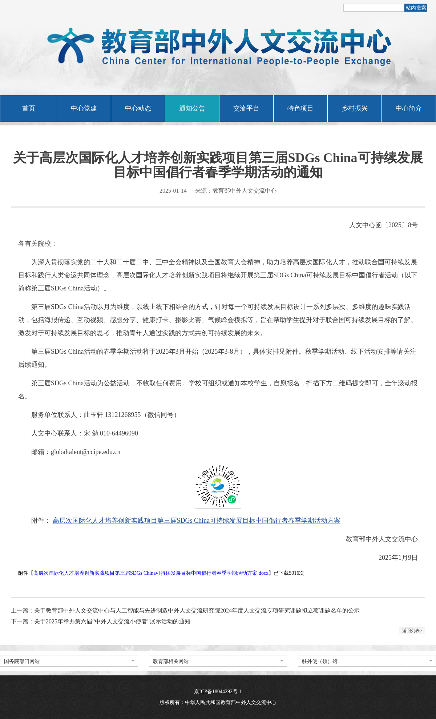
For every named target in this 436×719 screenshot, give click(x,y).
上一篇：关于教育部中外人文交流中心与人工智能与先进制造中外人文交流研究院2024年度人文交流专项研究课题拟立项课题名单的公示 (185, 610)
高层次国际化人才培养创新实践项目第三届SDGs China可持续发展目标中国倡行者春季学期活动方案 (197, 520)
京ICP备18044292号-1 (218, 691)
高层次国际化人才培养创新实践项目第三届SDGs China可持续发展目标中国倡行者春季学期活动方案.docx (151, 573)
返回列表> (412, 630)
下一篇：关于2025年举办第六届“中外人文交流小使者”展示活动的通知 (100, 621)
